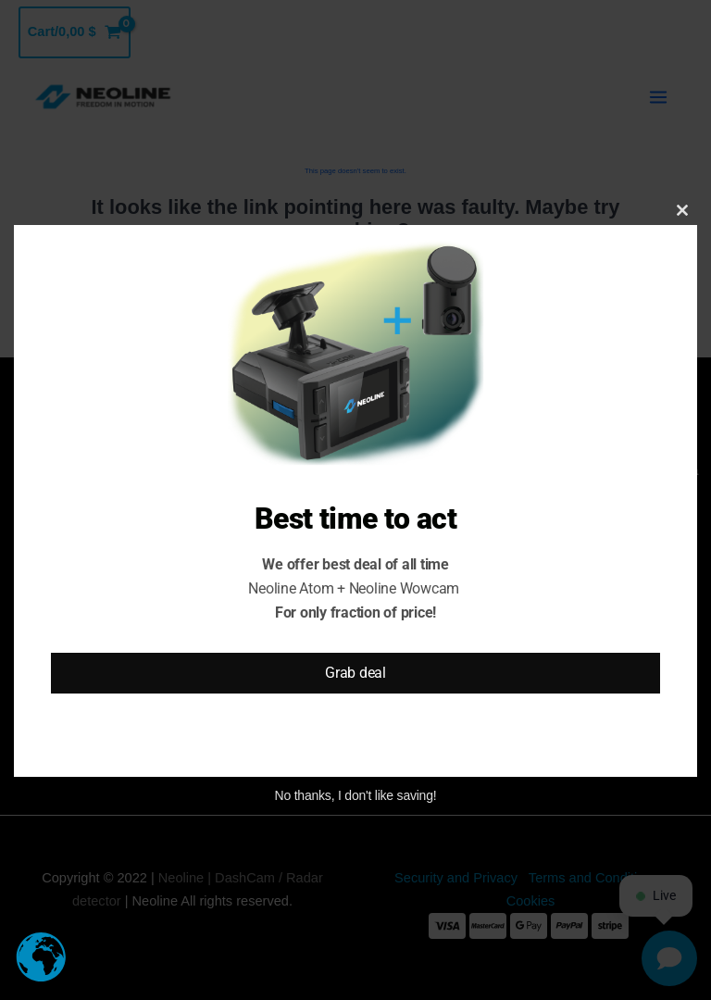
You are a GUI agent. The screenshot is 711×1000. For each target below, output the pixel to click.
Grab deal (355, 672)
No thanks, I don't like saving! (356, 795)
